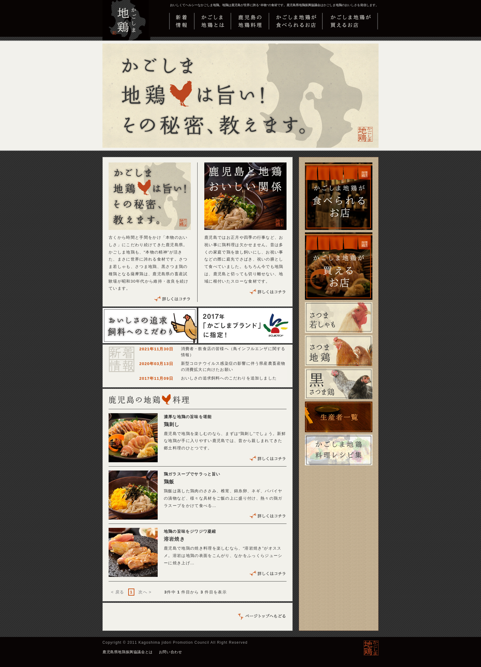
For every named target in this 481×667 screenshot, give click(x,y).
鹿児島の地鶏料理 (249, 21)
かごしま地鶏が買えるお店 (350, 21)
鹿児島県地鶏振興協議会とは (127, 652)
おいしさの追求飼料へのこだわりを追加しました (229, 378)
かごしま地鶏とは (212, 21)
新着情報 (181, 21)
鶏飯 (169, 481)
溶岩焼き (174, 539)
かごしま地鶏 (127, 26)
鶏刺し (172, 424)
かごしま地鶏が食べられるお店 (295, 21)
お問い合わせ (170, 652)
